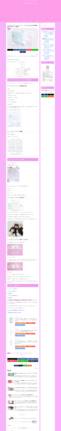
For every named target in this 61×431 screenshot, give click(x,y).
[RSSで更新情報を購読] (25, 358)
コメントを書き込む (23, 420)
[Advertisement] (30, 11)
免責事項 (53, 428)
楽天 (30, 345)
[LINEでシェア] (30, 50)
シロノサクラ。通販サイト (19, 74)
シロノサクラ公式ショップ (12, 289)
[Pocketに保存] (25, 50)
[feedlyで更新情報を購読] (23, 358)
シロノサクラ (15, 345)
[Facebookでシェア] (14, 50)
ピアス (26, 345)
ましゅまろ (48, 70)
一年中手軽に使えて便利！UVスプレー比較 (14, 310)
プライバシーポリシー (48, 428)
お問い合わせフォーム (42, 428)
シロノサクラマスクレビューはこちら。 (13, 57)
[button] (35, 50)
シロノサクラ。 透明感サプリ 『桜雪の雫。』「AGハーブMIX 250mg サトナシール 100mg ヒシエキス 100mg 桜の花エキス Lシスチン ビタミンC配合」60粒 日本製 (26, 317)
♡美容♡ (8, 345)
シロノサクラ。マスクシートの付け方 (21, 70)
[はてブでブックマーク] (20, 50)
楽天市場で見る (26, 329)
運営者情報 (37, 428)
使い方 (28, 345)
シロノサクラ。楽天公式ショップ (14, 104)
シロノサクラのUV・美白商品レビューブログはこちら (15, 308)
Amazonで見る (18, 329)
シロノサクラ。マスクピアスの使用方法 (22, 71)
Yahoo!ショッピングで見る (33, 329)
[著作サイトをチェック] (20, 358)
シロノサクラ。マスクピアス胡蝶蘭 (21, 69)
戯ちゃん (18, 345)
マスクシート (22, 345)
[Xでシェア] (9, 50)
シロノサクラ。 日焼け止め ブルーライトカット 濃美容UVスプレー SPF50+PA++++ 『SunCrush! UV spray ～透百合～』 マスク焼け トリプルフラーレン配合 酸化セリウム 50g (26, 336)
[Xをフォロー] (22, 358)
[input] (47, 25)
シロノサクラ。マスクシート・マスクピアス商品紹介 (23, 66)
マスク (12, 345)
